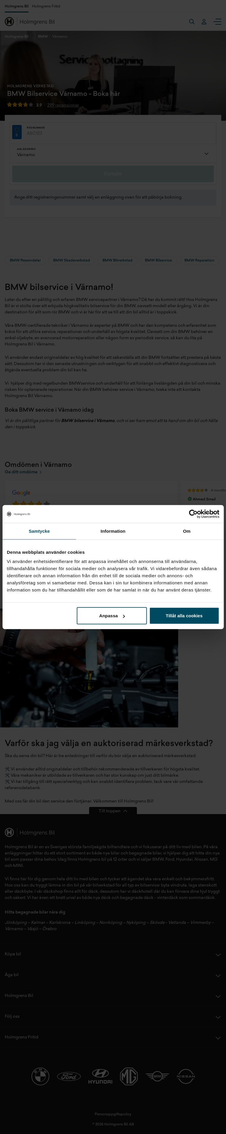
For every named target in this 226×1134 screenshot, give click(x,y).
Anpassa (112, 615)
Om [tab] (186, 530)
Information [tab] (113, 530)
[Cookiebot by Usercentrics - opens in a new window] (193, 513)
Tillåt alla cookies (184, 615)
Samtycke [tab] (39, 530)
